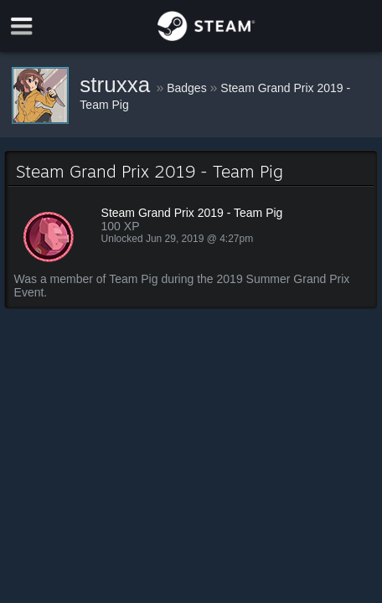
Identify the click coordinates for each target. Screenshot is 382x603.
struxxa (118, 84)
